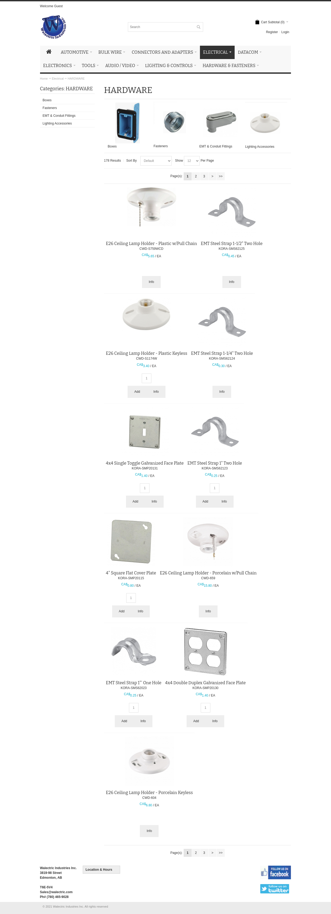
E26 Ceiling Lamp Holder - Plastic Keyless (146, 353)
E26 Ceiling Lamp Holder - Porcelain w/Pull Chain (208, 572)
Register (272, 32)
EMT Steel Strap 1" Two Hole (214, 463)
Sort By (131, 160)
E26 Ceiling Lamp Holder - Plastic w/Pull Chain (151, 243)
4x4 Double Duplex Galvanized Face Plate (205, 682)
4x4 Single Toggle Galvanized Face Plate (145, 463)
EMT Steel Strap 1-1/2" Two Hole (232, 243)
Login (285, 32)
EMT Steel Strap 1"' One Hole (133, 682)
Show (179, 160)
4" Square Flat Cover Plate (131, 572)
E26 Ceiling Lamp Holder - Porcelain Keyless (149, 792)
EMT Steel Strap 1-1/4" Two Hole (222, 353)
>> (221, 176)
